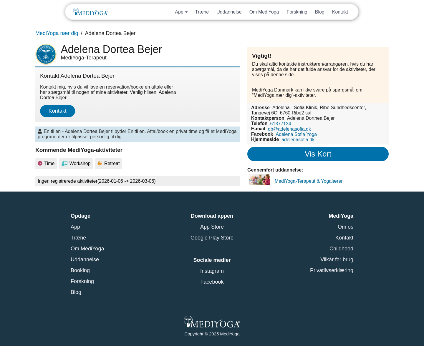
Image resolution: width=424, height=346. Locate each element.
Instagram (212, 271)
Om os (345, 227)
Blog (319, 11)
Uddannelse (228, 11)
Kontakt (340, 11)
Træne (202, 11)
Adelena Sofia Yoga (296, 134)
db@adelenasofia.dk (289, 128)
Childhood (341, 249)
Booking (80, 270)
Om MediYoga (264, 11)
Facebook (211, 282)
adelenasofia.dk (297, 139)
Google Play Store (212, 238)
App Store (212, 227)
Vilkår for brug (336, 259)
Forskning (296, 11)
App (75, 227)
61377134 (280, 123)
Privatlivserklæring (331, 270)
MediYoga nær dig (56, 33)
